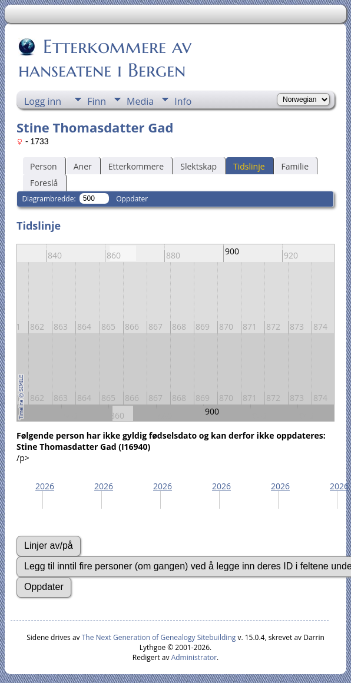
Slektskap (198, 166)
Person (43, 166)
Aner (83, 166)
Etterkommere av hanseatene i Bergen (104, 58)
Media (140, 101)
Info (182, 101)
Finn (96, 101)
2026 (44, 486)
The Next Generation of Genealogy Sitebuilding (159, 637)
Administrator (194, 657)
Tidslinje (249, 166)
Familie (295, 166)
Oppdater (132, 199)
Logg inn (42, 101)
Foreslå (44, 182)
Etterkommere (136, 166)
